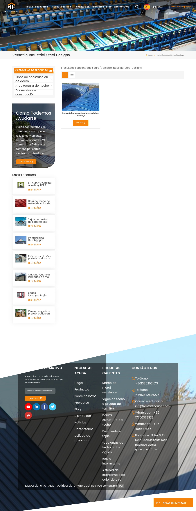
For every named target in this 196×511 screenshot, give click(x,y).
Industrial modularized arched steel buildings (80, 114)
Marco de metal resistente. (109, 388)
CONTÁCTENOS (25, 161)
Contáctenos (121, 7)
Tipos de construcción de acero (31, 79)
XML (51, 486)
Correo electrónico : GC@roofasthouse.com (152, 404)
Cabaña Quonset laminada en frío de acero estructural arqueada (39, 276)
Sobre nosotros (61, 7)
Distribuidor (82, 7)
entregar (35, 398)
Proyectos (98, 7)
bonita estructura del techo (112, 420)
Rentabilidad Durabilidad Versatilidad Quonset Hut (36, 239)
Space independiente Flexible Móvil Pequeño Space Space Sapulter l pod (38, 294)
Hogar (29, 7)
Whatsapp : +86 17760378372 (147, 415)
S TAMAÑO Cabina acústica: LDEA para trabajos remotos (39, 184)
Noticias (80, 422)
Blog (109, 7)
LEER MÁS (34, 190)
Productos (41, 7)
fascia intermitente (111, 461)
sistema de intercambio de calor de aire (113, 475)
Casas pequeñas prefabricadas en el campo (39, 312)
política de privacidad (82, 438)
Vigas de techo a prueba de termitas (113, 404)
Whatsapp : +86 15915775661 (147, 426)
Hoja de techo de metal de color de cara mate (39, 202)
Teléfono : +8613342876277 (147, 392)
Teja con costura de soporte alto (38, 221)
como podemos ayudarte (33, 116)
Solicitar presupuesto (180, 6)
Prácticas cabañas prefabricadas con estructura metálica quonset (39, 257)
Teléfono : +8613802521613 (146, 381)
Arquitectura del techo (32, 85)
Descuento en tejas (112, 433)
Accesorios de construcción (25, 92)
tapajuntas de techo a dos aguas (112, 447)
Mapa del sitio (35, 486)
